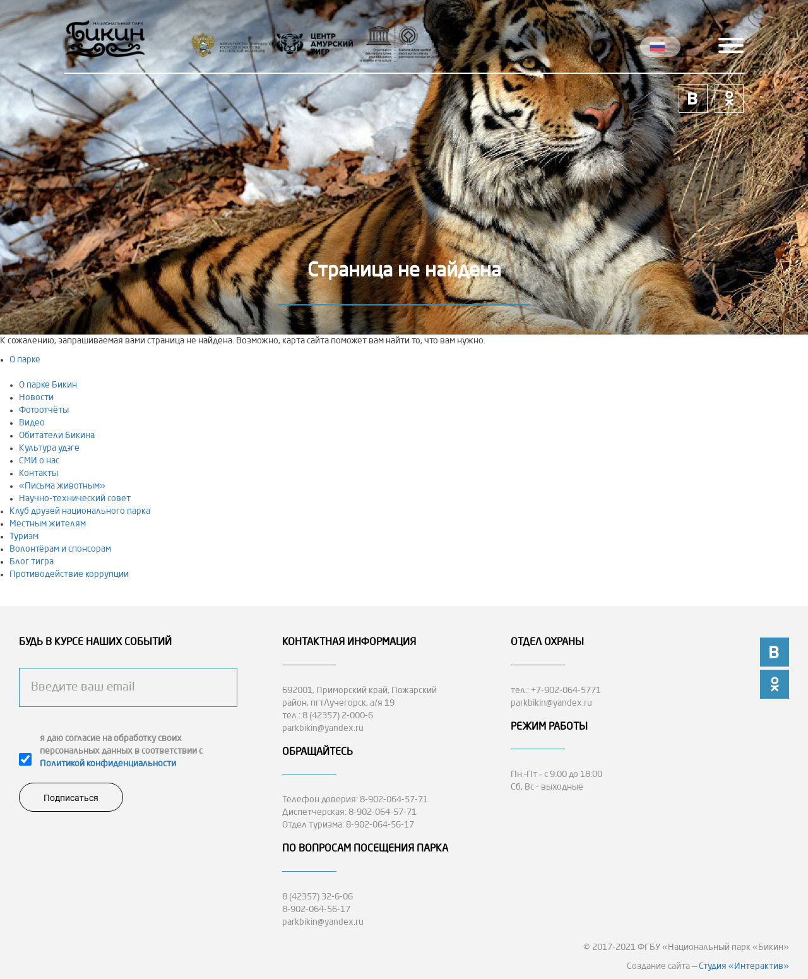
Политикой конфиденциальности (108, 763)
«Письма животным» (62, 486)
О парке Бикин (48, 385)
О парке (24, 359)
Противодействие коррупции (69, 574)
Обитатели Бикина (57, 435)
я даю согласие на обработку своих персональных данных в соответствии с (121, 751)
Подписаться (71, 798)
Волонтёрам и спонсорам (60, 549)
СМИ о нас (39, 460)
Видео (32, 422)
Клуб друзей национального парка (79, 511)
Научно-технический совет (75, 498)
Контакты (38, 473)
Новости (36, 397)
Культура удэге (49, 448)
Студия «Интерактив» (744, 966)
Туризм (24, 536)
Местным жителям (47, 523)
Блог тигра (31, 561)
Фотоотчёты (44, 410)
